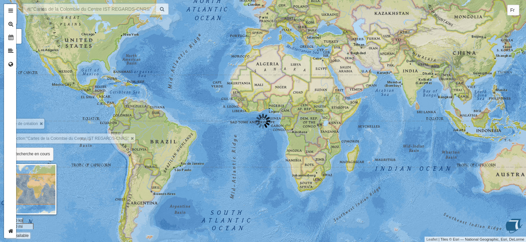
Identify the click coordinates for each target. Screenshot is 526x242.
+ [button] (26, 9)
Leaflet (431, 239)
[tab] (10, 10)
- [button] (26, 19)
